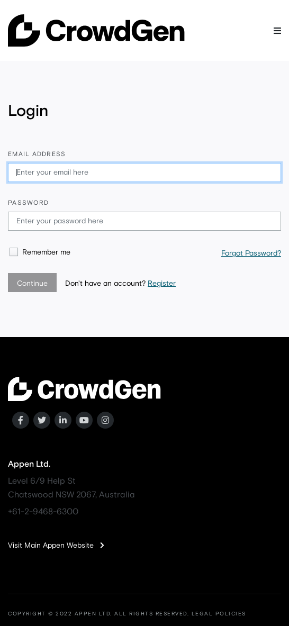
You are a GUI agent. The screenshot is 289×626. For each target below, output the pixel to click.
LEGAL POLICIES (219, 613)
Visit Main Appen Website (56, 545)
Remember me (46, 252)
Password (28, 203)
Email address (37, 154)
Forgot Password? (251, 253)
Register (162, 283)
